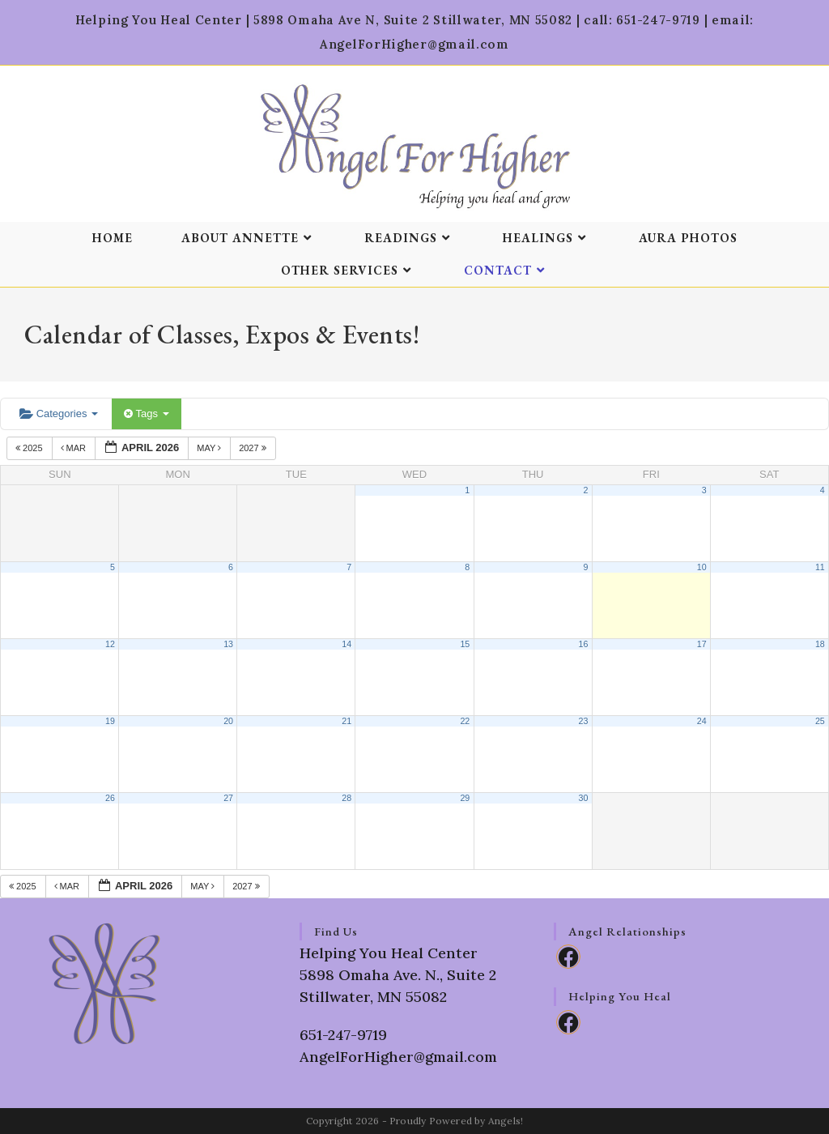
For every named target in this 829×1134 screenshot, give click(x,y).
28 (346, 798)
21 (346, 721)
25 (820, 721)
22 (465, 721)
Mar (75, 448)
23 (584, 721)
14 (346, 644)
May (210, 448)
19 (110, 721)
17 (702, 644)
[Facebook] (568, 956)
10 (702, 567)
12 (110, 644)
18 (820, 644)
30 (584, 798)
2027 (254, 448)
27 (228, 798)
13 (228, 644)
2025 (30, 448)
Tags (146, 413)
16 (584, 644)
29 (465, 798)
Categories (58, 413)
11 (820, 567)
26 (110, 798)
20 (228, 721)
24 (702, 721)
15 (465, 644)
